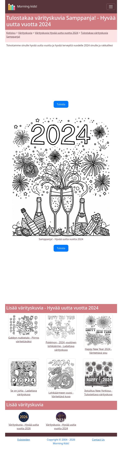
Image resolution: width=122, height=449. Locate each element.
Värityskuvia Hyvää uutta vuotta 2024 (56, 33)
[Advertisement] (61, 74)
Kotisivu (11, 33)
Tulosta (61, 104)
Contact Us (98, 439)
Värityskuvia (25, 33)
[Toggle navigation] (110, 7)
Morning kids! (22, 6)
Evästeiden (23, 439)
